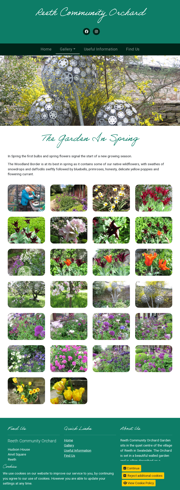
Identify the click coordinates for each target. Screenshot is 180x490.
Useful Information (101, 49)
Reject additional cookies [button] (143, 476)
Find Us (132, 49)
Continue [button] (131, 468)
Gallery (66, 49)
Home (46, 49)
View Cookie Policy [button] (138, 483)
